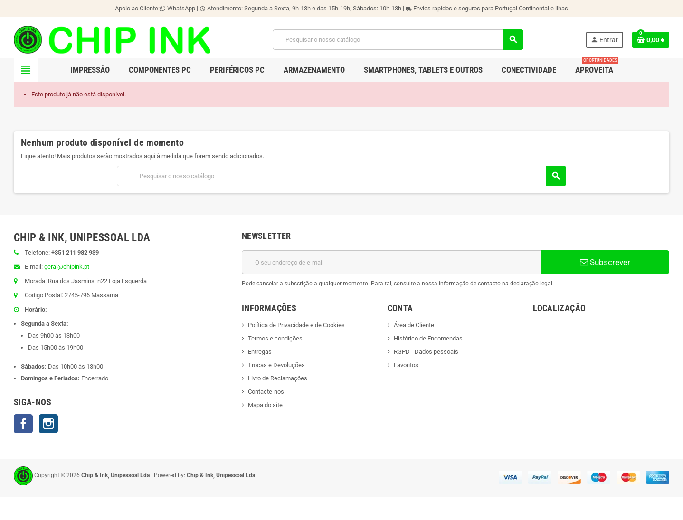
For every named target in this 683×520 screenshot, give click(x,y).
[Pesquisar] (398, 39)
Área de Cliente (414, 325)
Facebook (23, 423)
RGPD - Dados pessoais (426, 351)
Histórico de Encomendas (428, 338)
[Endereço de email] (391, 262)
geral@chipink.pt (66, 266)
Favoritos (406, 365)
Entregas (260, 351)
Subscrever (605, 262)
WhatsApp (181, 8)
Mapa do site (265, 404)
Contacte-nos (266, 391)
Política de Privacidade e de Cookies (296, 325)
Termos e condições (275, 338)
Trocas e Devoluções (276, 365)
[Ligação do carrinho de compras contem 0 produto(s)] (650, 40)
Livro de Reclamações (277, 378)
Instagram (48, 423)
